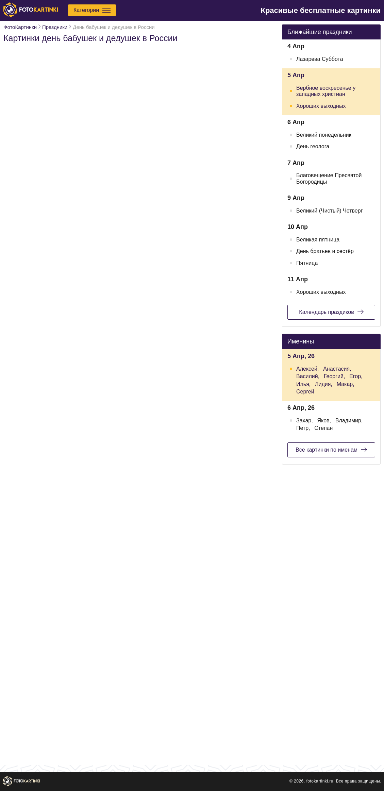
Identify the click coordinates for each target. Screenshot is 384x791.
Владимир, (349, 420)
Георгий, (334, 376)
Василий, (307, 376)
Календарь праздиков (331, 312)
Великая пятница (317, 239)
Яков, (324, 420)
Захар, (304, 420)
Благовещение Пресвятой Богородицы (329, 178)
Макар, (345, 384)
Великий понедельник (323, 135)
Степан (323, 428)
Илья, (303, 384)
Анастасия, (337, 369)
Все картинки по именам (331, 450)
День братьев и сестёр (325, 251)
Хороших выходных (321, 106)
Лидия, (323, 384)
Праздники (54, 27)
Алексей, (307, 369)
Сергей (305, 391)
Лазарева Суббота (319, 59)
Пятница (307, 263)
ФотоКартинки (20, 27)
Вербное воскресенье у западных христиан (325, 91)
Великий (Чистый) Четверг (329, 211)
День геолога (312, 146)
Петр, (303, 428)
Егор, (355, 376)
